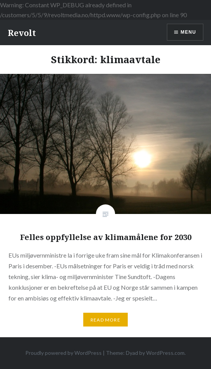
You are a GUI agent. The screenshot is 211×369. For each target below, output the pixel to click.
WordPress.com (165, 352)
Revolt (22, 32)
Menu (188, 32)
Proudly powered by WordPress (63, 352)
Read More (105, 320)
